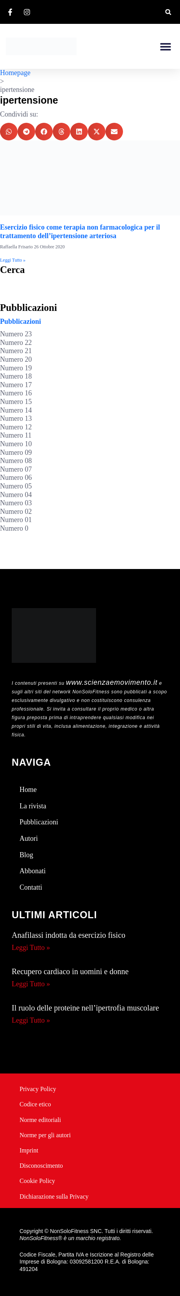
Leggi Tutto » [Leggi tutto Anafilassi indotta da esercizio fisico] (31, 947)
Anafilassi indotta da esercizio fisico (68, 935)
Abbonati (33, 871)
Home (28, 789)
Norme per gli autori (45, 1135)
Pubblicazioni (20, 321)
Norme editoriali (40, 1119)
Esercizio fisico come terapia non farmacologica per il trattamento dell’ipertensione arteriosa (80, 231)
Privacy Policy (38, 1089)
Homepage (15, 73)
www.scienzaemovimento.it (111, 682)
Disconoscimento (41, 1165)
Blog (26, 855)
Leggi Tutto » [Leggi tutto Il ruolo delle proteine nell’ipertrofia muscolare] (31, 1020)
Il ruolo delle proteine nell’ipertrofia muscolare (85, 1007)
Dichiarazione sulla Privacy (54, 1196)
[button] (168, 12)
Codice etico (35, 1104)
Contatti (31, 887)
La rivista (33, 806)
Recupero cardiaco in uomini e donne (70, 971)
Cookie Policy (37, 1181)
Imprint (29, 1150)
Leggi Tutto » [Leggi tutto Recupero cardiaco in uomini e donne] (31, 984)
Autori (29, 838)
